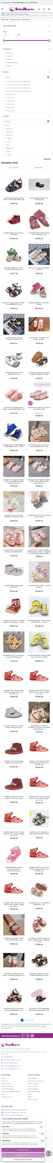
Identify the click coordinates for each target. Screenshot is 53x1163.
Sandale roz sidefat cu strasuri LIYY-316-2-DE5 (39, 408)
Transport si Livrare (7, 1086)
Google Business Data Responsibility (24, 1123)
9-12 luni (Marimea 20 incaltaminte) (18, 91)
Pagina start (4, 19)
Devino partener (33, 1089)
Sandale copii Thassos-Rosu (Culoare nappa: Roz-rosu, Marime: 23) (13, 692)
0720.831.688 (6, 1057)
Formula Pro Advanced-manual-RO (15, 1110)
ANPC (30, 1097)
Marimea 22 (10, 101)
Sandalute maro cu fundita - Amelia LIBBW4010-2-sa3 (14, 1009)
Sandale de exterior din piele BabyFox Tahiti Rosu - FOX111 (13, 621)
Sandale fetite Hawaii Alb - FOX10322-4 (14, 586)
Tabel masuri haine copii (36, 1081)
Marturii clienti (6, 1083)
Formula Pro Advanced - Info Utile (14, 1112)
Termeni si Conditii (7, 1089)
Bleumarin (9, 148)
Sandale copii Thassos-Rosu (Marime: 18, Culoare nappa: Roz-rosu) (13, 904)
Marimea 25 (10, 111)
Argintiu (8, 138)
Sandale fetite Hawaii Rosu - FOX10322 (14, 233)
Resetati (47, 159)
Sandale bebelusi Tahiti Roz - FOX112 (39, 303)
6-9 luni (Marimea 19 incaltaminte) (17, 88)
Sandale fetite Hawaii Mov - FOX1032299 (39, 198)
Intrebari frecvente (34, 1091)
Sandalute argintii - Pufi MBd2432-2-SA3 (14, 373)
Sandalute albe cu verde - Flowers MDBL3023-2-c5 (13, 268)
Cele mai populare (14, 167)
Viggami (8, 66)
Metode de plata (33, 1083)
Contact (4, 1078)
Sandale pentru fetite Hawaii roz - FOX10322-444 (39, 233)
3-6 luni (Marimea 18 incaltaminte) (17, 85)
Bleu (7, 145)
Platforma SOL (32, 1099)
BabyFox (9, 56)
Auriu (7, 142)
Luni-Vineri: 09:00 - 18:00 (10, 1060)
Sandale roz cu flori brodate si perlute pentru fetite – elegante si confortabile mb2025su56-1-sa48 (39, 551)
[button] (4, 9)
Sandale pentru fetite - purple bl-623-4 (39, 586)
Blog (29, 1094)
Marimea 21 (9, 98)
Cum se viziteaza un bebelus (13, 1115)
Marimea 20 (10, 94)
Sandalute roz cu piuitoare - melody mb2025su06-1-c (14, 551)
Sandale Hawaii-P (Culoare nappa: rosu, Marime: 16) (14, 762)
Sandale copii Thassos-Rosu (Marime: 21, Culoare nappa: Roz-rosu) (39, 692)
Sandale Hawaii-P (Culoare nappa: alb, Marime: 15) (14, 726)
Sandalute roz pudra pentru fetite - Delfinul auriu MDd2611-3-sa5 (39, 939)
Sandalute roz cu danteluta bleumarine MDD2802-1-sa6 (39, 1009)
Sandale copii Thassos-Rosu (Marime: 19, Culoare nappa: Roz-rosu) (39, 798)
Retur (3, 1094)
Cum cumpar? (32, 1078)
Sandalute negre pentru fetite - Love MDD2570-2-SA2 (13, 303)
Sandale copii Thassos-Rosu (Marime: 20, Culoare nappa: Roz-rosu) (13, 833)
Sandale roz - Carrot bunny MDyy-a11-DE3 (39, 338)
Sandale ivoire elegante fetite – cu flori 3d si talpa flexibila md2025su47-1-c (39, 481)
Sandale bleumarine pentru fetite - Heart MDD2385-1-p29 (13, 198)
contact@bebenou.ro (9, 1063)
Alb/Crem (9, 129)
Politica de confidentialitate (10, 1091)
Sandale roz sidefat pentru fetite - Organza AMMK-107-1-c (14, 974)
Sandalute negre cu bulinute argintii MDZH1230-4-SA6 (39, 373)
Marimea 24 (10, 107)
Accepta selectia (23, 1155)
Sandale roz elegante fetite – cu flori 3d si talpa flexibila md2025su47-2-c (13, 481)
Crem (7, 151)
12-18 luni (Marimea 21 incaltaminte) (18, 81)
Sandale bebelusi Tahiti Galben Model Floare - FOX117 (39, 621)
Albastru (8, 135)
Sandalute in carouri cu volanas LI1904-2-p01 (39, 516)
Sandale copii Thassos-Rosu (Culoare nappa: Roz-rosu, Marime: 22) (39, 762)
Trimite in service (7, 1097)
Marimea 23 (10, 104)
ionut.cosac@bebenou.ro (11, 1069)
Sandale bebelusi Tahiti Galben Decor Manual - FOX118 (39, 656)
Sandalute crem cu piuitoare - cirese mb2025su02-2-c (14, 656)
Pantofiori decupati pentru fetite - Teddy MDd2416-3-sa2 (14, 408)
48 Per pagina (39, 167)
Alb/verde (9, 132)
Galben (8, 155)
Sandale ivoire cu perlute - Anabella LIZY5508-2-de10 (14, 516)
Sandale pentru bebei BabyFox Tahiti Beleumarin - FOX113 (14, 445)
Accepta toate (23, 1150)
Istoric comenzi (33, 1086)
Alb (7, 125)
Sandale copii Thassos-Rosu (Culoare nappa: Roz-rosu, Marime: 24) (39, 869)
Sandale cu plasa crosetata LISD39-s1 (39, 268)
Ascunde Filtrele (26, 26)
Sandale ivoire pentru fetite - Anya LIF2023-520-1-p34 (13, 939)
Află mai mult (38, 1123)
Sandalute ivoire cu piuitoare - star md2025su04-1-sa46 (39, 445)
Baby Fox (9, 53)
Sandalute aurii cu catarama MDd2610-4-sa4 (39, 903)
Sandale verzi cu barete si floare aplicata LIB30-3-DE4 (39, 833)
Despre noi (4, 1081)
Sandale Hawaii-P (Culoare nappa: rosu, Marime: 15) (14, 797)
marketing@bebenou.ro (10, 1066)
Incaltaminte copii (15, 19)
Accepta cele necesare (23, 1159)
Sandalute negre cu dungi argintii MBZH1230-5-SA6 (39, 974)
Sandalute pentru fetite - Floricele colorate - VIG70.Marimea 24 (14, 869)
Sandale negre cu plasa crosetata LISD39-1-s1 (14, 338)
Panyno (8, 59)
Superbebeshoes (12, 62)
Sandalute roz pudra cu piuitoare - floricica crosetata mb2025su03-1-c (39, 727)
